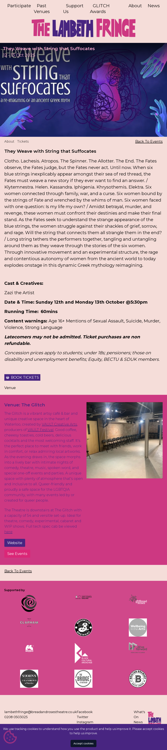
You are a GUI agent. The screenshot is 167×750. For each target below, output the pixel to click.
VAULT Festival (41, 430)
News (154, 5)
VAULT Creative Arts (59, 424)
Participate (19, 5)
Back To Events (149, 142)
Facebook (85, 712)
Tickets (23, 142)
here (8, 532)
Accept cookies (83, 743)
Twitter (82, 717)
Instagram (85, 722)
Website (14, 543)
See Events (17, 554)
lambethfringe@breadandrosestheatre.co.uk (40, 712)
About (135, 5)
